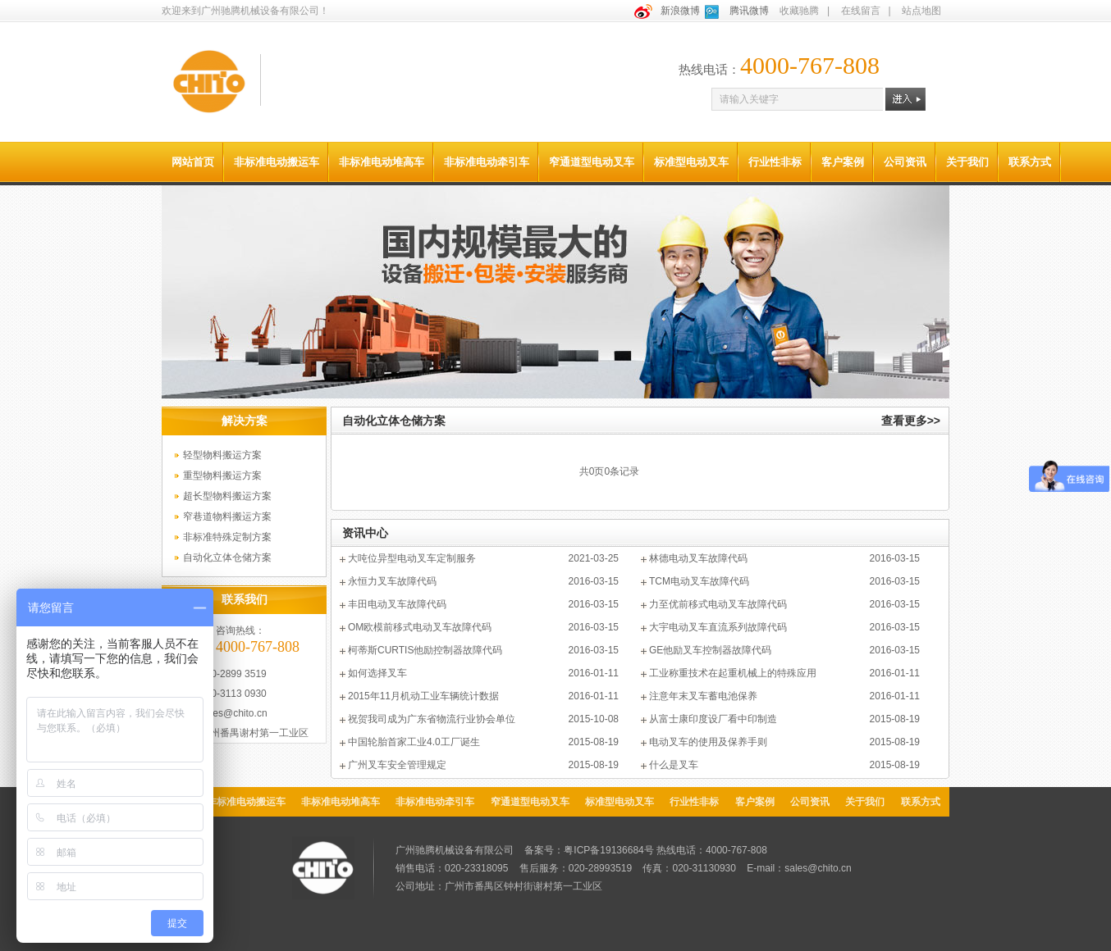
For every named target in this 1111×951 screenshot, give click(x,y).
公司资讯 (905, 162)
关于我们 (967, 162)
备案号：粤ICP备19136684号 (588, 850)
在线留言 (860, 10)
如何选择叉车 (377, 673)
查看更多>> (910, 420)
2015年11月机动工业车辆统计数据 (423, 696)
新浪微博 (680, 10)
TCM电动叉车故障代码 (699, 581)
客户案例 (842, 162)
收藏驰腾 (799, 10)
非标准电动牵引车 (486, 162)
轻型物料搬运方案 (222, 455)
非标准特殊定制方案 (227, 537)
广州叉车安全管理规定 (397, 765)
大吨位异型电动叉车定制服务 (412, 558)
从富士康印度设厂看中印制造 (713, 719)
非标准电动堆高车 (381, 162)
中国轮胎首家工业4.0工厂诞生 (414, 742)
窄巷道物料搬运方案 (227, 516)
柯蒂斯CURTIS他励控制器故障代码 (425, 650)
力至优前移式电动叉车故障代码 (718, 604)
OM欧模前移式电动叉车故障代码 (419, 627)
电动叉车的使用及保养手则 (708, 742)
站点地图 (921, 10)
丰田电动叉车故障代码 (397, 604)
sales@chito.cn (233, 713)
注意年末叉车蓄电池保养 (703, 696)
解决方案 (244, 420)
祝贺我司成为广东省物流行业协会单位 (431, 719)
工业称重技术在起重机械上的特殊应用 (732, 673)
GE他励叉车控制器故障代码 (710, 650)
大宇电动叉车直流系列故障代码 (718, 627)
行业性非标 (775, 162)
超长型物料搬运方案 (227, 496)
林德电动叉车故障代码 (698, 558)
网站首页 (192, 162)
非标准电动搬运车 (276, 162)
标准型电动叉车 (691, 162)
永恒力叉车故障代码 (392, 581)
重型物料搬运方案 (222, 475)
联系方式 (1029, 162)
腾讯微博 (749, 10)
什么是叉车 (673, 765)
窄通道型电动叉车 (591, 162)
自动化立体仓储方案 (227, 557)
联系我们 (244, 599)
